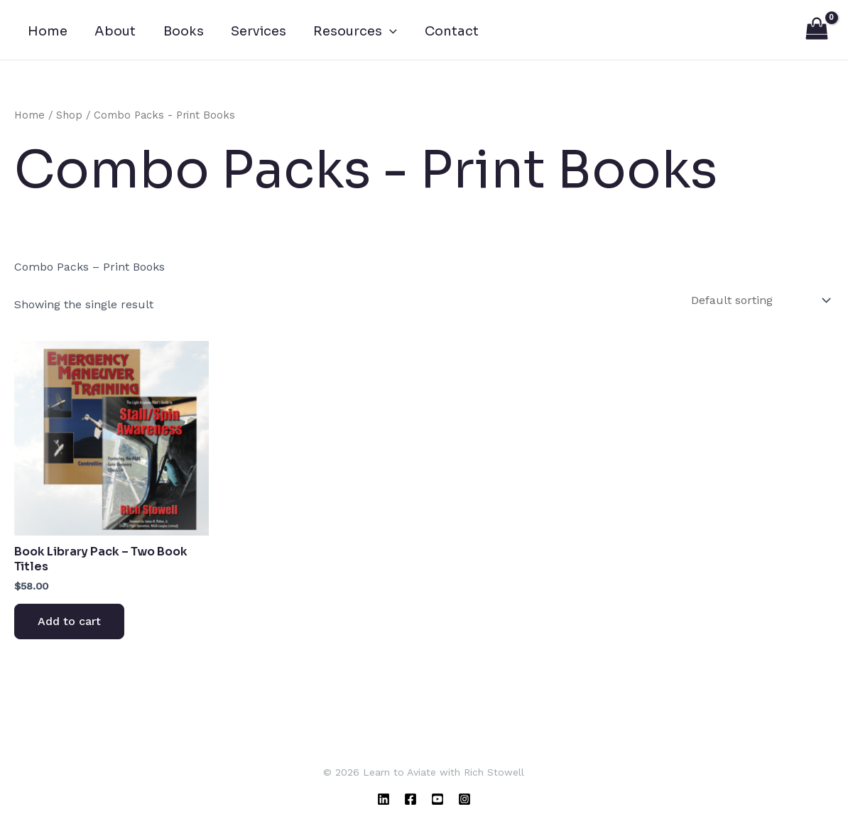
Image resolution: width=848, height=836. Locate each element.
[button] (382, 35)
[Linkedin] (383, 799)
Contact (442, 35)
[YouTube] (437, 799)
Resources (348, 35)
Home (47, 35)
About (113, 35)
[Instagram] (464, 799)
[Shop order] (759, 304)
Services (253, 35)
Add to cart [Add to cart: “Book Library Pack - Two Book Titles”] (69, 625)
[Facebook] (410, 799)
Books (179, 35)
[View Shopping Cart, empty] (816, 32)
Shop (69, 119)
